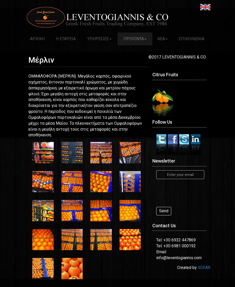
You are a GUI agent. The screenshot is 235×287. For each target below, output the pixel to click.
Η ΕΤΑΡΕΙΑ (66, 38)
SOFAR (204, 267)
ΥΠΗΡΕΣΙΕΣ (99, 38)
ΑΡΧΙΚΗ (37, 38)
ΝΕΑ (162, 38)
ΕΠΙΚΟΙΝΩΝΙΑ (191, 38)
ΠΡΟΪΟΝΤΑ (134, 38)
